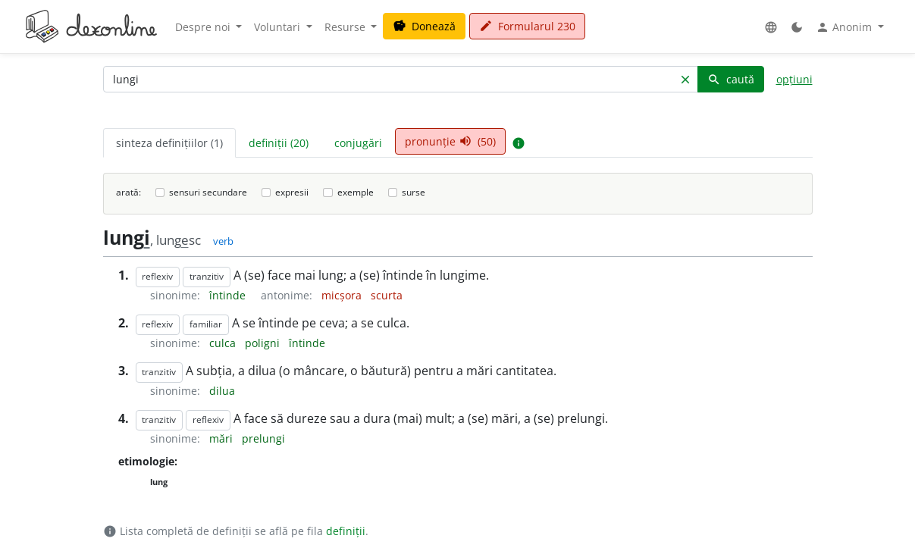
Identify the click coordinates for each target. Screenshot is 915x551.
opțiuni (794, 79)
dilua (222, 391)
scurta (387, 295)
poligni (264, 343)
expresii (292, 192)
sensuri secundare (208, 192)
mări (222, 438)
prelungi (263, 438)
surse (413, 192)
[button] (771, 27)
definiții (345, 531)
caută (730, 79)
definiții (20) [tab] (279, 143)
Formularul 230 (527, 26)
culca (224, 343)
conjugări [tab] (358, 143)
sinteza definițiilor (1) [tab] (169, 143)
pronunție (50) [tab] (450, 141)
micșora (343, 295)
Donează (424, 26)
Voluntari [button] (278, 27)
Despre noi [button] (204, 27)
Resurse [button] (346, 27)
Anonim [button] (845, 27)
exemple (355, 192)
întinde (229, 295)
